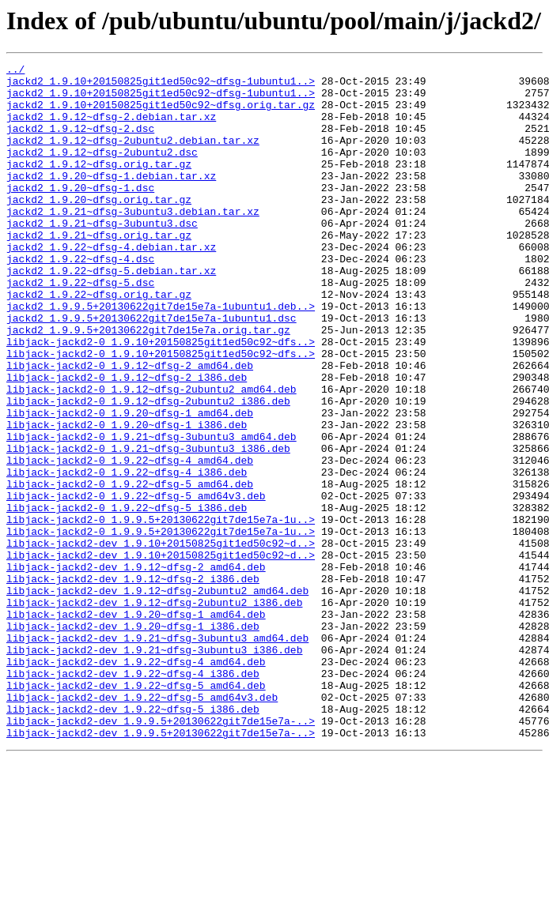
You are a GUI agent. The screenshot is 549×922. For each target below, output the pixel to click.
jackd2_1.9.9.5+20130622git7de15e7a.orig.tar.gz (148, 384)
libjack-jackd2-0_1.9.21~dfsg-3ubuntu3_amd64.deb (151, 512)
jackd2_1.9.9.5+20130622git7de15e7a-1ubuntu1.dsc (151, 370)
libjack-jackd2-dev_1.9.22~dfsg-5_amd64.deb (136, 810)
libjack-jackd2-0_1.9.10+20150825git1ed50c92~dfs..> (160, 398)
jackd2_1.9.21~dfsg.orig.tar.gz (98, 270)
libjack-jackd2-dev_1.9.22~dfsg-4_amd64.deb (136, 782)
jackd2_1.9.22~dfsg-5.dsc (80, 327)
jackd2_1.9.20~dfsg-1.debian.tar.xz (111, 199)
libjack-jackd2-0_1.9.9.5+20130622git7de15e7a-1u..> (160, 611)
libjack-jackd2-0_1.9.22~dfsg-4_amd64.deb (129, 540)
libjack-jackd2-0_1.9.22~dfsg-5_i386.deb (126, 597)
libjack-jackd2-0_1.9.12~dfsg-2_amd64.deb (129, 427)
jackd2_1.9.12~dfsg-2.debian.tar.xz (111, 128)
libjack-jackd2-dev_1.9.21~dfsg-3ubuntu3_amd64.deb (157, 754)
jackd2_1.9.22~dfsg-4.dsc (80, 299)
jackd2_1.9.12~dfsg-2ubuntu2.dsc (102, 171)
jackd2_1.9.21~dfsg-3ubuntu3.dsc (102, 256)
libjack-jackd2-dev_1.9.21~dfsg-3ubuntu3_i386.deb (154, 768)
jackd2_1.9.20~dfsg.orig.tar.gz (98, 227)
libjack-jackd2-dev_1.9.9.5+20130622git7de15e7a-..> (160, 853)
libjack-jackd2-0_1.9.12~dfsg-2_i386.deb (126, 441)
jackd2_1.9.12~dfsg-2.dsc (80, 142)
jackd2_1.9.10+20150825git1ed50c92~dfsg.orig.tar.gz (160, 114)
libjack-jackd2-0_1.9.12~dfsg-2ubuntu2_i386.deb (148, 469)
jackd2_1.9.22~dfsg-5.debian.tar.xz (111, 313)
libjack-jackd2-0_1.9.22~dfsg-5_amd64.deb (129, 569)
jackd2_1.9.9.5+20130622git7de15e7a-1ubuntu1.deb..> (160, 355)
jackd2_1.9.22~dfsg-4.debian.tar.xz (111, 284)
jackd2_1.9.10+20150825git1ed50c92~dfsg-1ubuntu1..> (160, 85)
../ (15, 71)
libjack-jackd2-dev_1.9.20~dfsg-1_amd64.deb (136, 725)
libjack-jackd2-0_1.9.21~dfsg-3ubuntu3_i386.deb (148, 526)
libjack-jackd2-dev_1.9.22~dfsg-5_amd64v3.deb (142, 825)
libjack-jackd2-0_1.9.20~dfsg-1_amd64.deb (129, 483)
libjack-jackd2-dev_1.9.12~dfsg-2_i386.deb (132, 683)
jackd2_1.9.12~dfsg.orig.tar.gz (98, 185)
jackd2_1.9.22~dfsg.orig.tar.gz (98, 341)
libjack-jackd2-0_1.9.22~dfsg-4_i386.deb (126, 555)
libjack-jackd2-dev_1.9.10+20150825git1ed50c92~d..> (160, 640)
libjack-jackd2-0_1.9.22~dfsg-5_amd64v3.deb (136, 583)
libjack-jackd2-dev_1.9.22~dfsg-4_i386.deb (132, 796)
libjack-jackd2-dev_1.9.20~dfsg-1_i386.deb (132, 739)
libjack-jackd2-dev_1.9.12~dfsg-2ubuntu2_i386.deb (154, 711)
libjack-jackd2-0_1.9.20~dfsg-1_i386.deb (126, 498)
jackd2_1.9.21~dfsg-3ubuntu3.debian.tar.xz (132, 242)
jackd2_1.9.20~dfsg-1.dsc (80, 213)
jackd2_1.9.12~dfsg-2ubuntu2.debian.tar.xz (132, 156)
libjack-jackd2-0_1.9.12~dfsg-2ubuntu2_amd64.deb (151, 455)
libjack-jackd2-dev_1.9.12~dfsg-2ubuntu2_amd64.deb (157, 697)
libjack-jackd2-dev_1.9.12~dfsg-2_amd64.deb (136, 668)
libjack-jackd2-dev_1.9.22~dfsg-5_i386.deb (132, 839)
